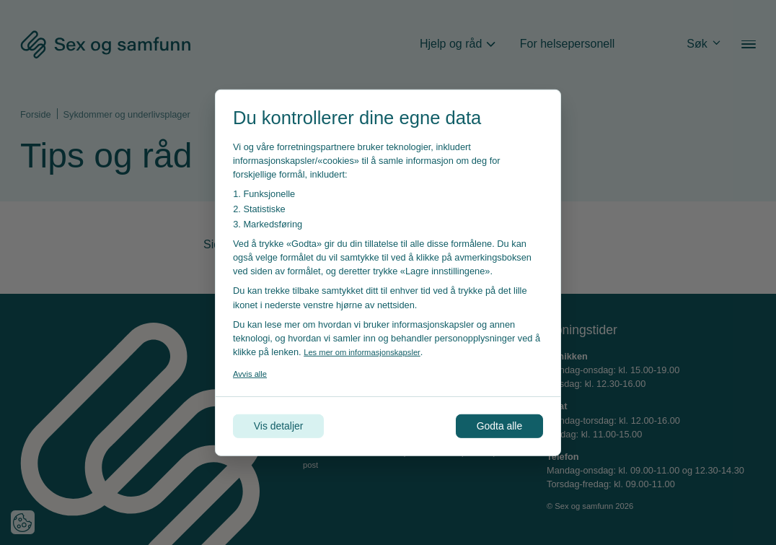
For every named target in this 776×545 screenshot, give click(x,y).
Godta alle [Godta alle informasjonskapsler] (493, 425)
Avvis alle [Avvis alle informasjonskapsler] (252, 372)
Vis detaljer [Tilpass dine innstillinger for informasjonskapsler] (285, 425)
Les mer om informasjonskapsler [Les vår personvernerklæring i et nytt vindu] (370, 350)
